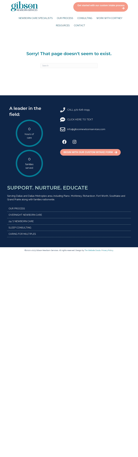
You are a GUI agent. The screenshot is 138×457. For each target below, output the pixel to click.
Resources (63, 25)
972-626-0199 (82, 109)
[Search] (69, 65)
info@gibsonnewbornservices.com (86, 129)
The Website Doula (92, 250)
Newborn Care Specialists (36, 18)
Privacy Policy (107, 250)
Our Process (65, 18)
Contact (79, 25)
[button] (64, 142)
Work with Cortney (109, 18)
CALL (70, 109)
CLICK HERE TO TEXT (80, 119)
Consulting (84, 18)
